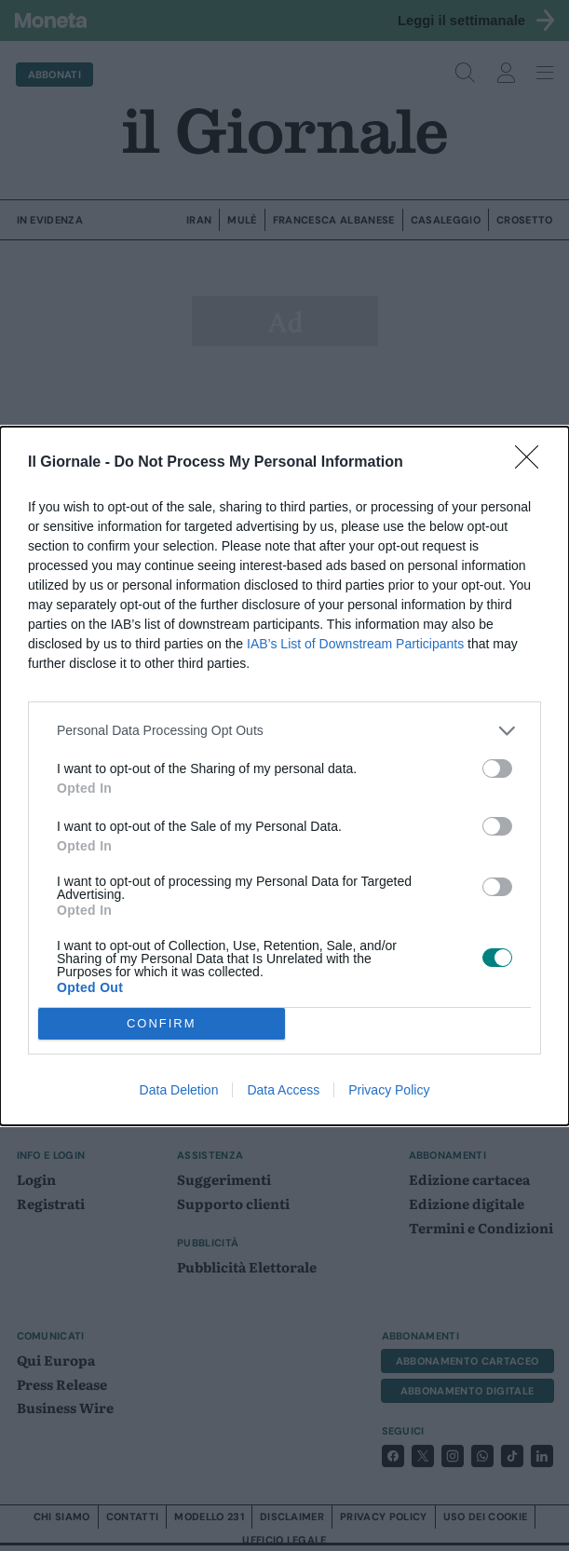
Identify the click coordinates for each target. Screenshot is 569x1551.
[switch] (497, 768)
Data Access (283, 1089)
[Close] (532, 463)
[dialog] (284, 776)
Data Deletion (179, 1089)
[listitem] (284, 731)
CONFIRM (161, 1023)
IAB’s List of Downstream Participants (355, 643)
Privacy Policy (388, 1089)
